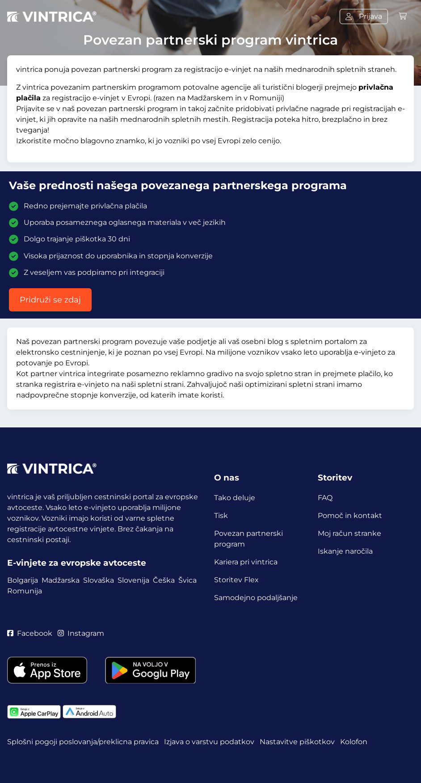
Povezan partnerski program (248, 538)
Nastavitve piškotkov (297, 741)
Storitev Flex (236, 580)
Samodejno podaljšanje (256, 597)
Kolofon (353, 741)
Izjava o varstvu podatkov (209, 741)
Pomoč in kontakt (350, 515)
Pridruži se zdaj (50, 300)
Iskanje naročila (345, 551)
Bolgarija (22, 580)
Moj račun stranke (349, 533)
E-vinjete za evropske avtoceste (76, 563)
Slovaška (98, 580)
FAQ (325, 497)
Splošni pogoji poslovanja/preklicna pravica (83, 741)
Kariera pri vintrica (246, 562)
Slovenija (133, 580)
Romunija (24, 591)
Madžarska (61, 580)
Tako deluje (234, 497)
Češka (164, 580)
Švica (187, 580)
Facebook (29, 633)
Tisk (221, 515)
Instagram (81, 633)
